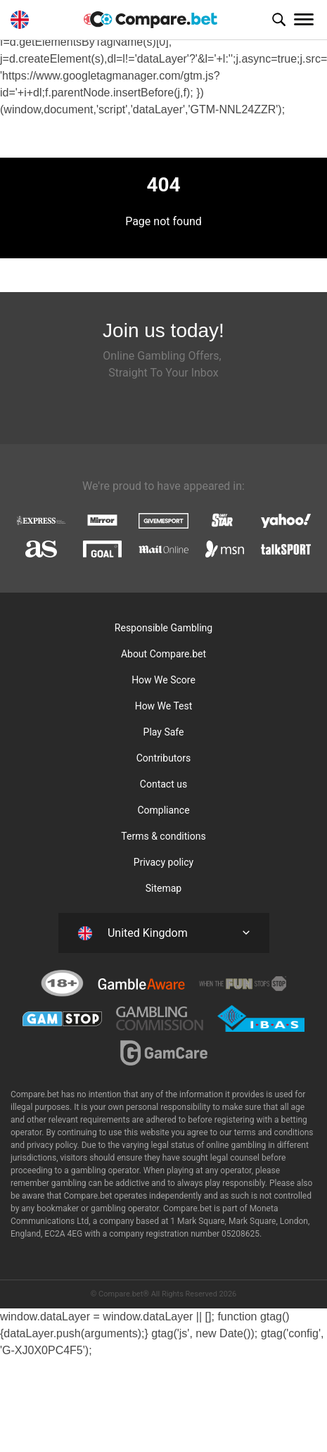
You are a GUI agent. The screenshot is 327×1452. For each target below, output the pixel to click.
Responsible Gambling (163, 627)
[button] (278, 19)
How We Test (164, 706)
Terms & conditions (163, 836)
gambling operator (125, 1208)
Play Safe (163, 732)
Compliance (163, 810)
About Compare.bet (163, 653)
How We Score (163, 680)
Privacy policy (163, 862)
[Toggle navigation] (303, 19)
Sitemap (163, 888)
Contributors (163, 758)
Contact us (163, 784)
